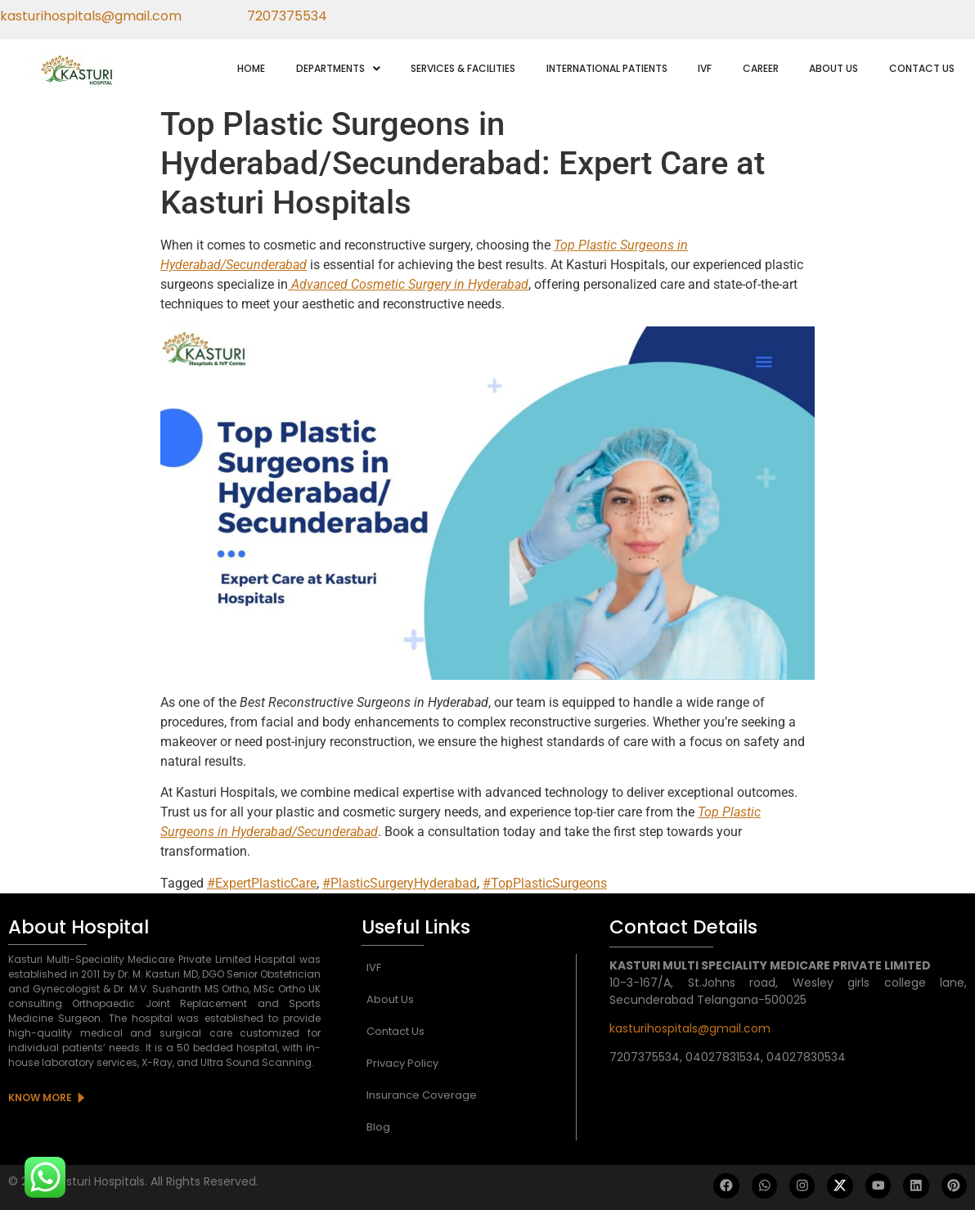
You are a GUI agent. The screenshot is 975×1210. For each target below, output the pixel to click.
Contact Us (395, 1031)
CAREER (761, 68)
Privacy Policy (402, 1063)
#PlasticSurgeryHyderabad (399, 883)
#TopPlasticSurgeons (545, 883)
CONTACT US (922, 68)
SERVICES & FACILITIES (463, 68)
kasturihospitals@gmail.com (690, 1028)
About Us (390, 999)
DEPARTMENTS (338, 68)
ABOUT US (833, 68)
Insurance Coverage (421, 1095)
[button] (338, 68)
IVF (705, 68)
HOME (251, 68)
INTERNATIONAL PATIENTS (606, 68)
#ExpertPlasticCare (262, 883)
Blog (378, 1127)
